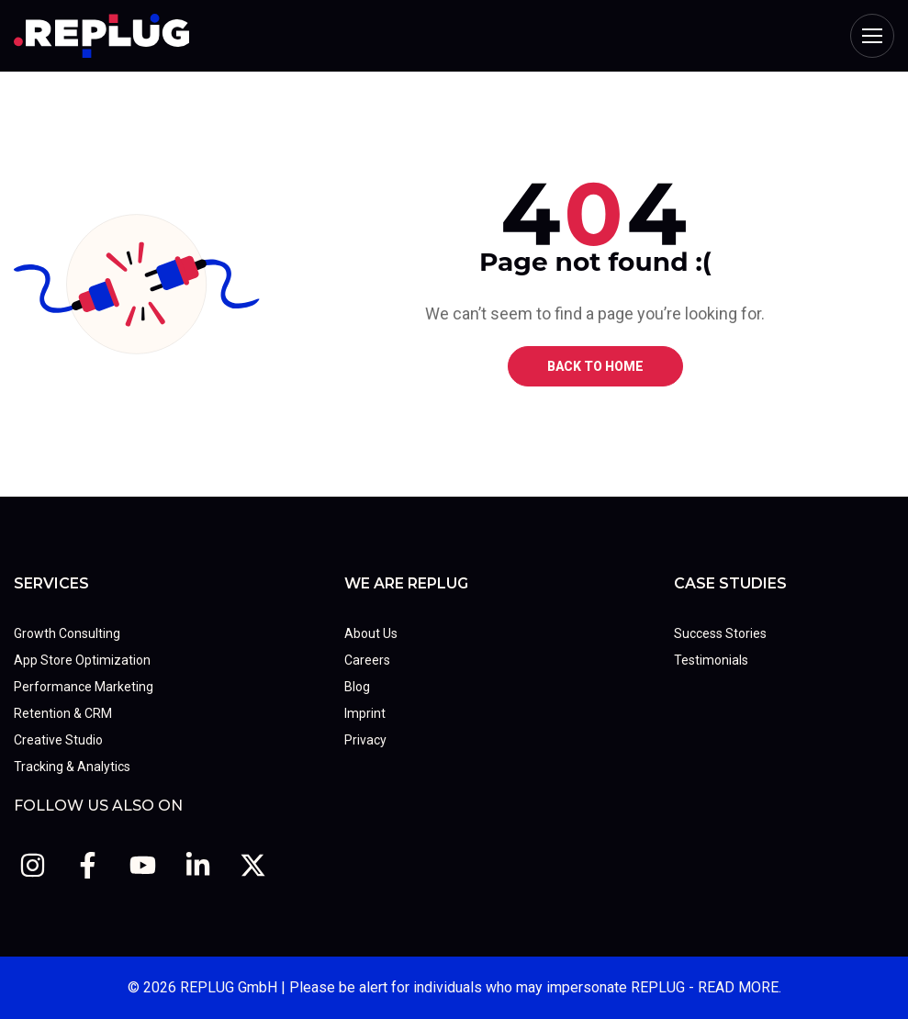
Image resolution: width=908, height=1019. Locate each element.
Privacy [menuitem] (365, 740)
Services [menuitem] (51, 583)
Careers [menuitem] (367, 660)
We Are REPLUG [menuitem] (406, 583)
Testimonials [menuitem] (711, 660)
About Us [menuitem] (371, 633)
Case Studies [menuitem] (730, 583)
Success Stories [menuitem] (720, 633)
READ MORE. (739, 987)
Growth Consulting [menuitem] (67, 633)
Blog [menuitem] (357, 686)
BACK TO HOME (595, 366)
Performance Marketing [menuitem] (83, 686)
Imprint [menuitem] (365, 713)
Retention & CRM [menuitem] (63, 713)
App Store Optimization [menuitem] (82, 660)
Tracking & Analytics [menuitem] (72, 766)
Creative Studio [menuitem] (58, 740)
